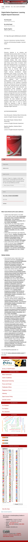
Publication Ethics (7, 387)
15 (15, 349)
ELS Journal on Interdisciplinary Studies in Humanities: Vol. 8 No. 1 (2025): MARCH (14, 294)
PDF (4, 159)
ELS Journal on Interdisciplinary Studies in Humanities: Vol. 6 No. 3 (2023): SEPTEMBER (15, 266)
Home (2, 6)
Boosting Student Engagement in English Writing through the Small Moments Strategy (14, 291)
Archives (7, 6)
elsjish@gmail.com (14, 522)
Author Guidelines (7, 377)
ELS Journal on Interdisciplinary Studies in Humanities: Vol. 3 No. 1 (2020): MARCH (15, 230)
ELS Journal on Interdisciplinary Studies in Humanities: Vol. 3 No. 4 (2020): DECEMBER (15, 239)
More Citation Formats (9, 185)
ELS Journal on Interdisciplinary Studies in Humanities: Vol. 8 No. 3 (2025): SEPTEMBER (15, 328)
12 (10, 349)
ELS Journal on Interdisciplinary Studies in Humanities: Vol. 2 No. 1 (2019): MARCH (14, 345)
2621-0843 (21, 524)
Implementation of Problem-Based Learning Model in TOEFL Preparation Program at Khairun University (15, 316)
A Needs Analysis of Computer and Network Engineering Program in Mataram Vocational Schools (15, 309)
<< (2, 349)
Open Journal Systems (6, 511)
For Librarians (6, 411)
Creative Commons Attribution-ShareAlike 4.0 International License (12, 535)
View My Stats (6, 509)
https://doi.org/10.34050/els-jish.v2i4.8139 (16, 36)
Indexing (4, 393)
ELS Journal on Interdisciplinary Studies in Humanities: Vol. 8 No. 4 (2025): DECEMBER (15, 303)
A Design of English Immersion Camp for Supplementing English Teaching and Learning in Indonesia (15, 342)
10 (8, 349)
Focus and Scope (6, 384)
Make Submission (7, 374)
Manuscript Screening (8, 380)
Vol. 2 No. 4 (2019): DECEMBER (18, 6)
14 (13, 349)
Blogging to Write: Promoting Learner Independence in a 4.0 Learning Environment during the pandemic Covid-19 (15, 333)
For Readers (5, 405)
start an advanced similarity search (16, 353)
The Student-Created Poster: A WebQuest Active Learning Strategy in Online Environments (14, 227)
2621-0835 (11, 524)
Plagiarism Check (6, 390)
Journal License (6, 399)
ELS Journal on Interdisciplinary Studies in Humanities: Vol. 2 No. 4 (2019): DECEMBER (14, 221)
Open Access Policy (7, 396)
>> (17, 349)
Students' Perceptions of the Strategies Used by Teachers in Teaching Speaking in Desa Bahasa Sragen (15, 236)
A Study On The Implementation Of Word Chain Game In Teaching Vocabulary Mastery (14, 300)
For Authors (5, 408)
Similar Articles (5, 255)
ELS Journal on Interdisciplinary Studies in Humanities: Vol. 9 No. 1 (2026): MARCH (13, 276)
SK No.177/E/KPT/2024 (8, 368)
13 (12, 349)
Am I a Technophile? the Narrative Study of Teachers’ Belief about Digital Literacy (15, 218)
